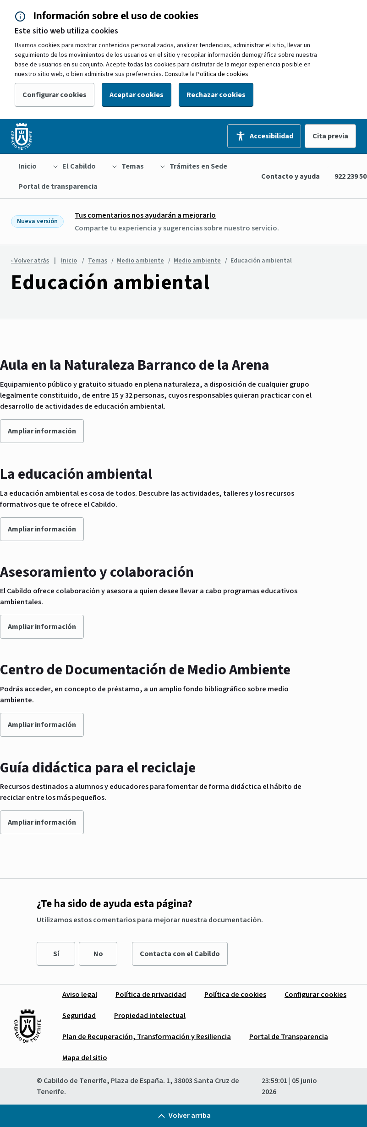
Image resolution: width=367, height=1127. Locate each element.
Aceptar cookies (137, 95)
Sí (56, 954)
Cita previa (330, 136)
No (98, 954)
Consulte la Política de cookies (206, 74)
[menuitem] (27, 166)
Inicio (69, 260)
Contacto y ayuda (290, 176)
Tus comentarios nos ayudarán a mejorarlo (145, 215)
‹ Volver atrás (30, 260)
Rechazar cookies (216, 95)
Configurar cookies (54, 95)
